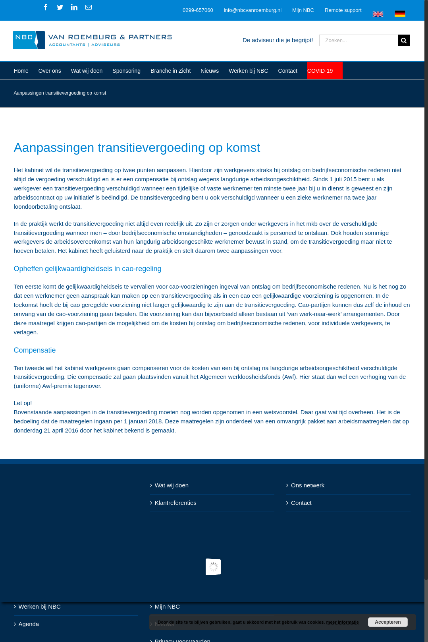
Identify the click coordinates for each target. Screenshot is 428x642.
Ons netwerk (307, 485)
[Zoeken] (404, 40)
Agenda (29, 624)
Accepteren (388, 622)
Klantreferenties (176, 502)
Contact (301, 502)
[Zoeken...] (358, 40)
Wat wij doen (172, 485)
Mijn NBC (167, 606)
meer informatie (342, 622)
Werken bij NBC (40, 606)
